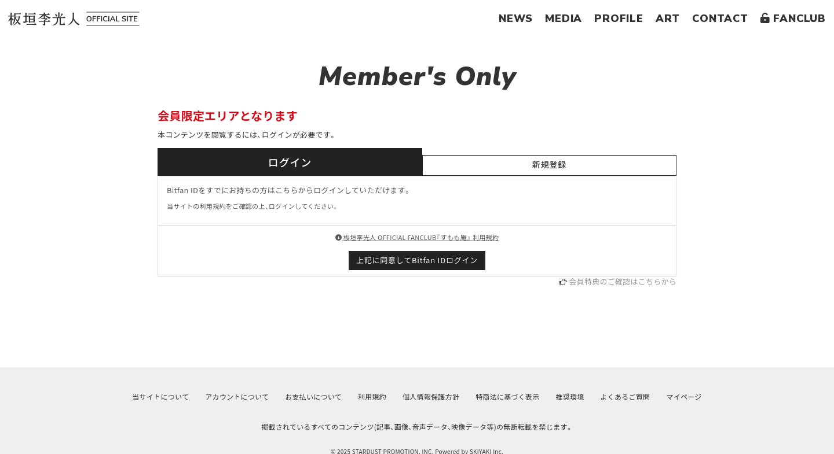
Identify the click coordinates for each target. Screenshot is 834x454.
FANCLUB (793, 18)
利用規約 (372, 396)
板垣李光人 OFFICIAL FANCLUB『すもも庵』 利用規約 (417, 237)
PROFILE (618, 18)
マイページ (683, 396)
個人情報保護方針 (431, 396)
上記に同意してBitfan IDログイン (417, 259)
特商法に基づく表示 (507, 396)
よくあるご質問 (625, 396)
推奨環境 (570, 396)
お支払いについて (313, 396)
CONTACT (720, 18)
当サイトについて (161, 396)
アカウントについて (237, 396)
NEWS (516, 18)
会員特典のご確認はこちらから (622, 281)
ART (668, 18)
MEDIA (563, 18)
